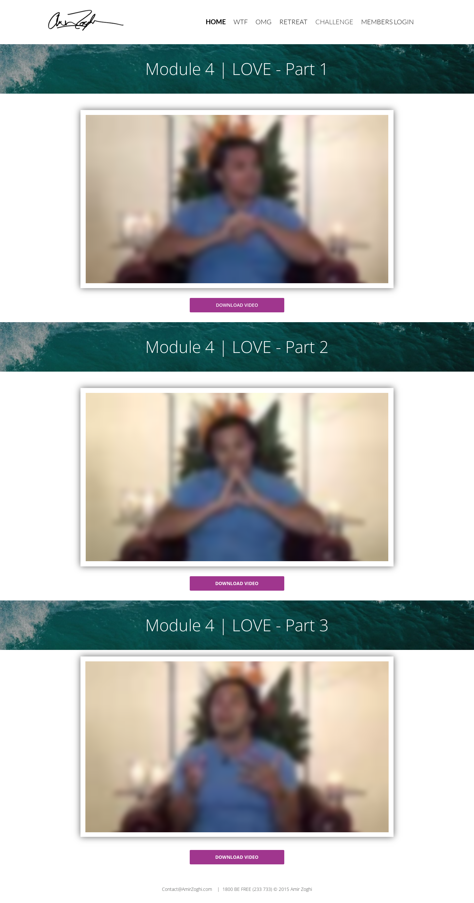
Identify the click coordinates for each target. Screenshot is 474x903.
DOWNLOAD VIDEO (237, 305)
